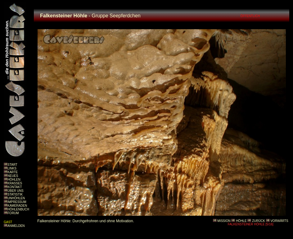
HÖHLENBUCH (18, 209)
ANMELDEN (16, 226)
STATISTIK (15, 194)
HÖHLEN (13, 179)
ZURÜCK (258, 221)
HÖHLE (241, 221)
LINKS (11, 168)
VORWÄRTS (279, 221)
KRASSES (14, 183)
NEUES (12, 176)
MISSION (223, 221)
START (12, 164)
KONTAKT (14, 187)
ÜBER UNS (15, 190)
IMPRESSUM (16, 202)
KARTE (12, 172)
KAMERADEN (17, 205)
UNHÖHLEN (16, 198)
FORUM (13, 213)
